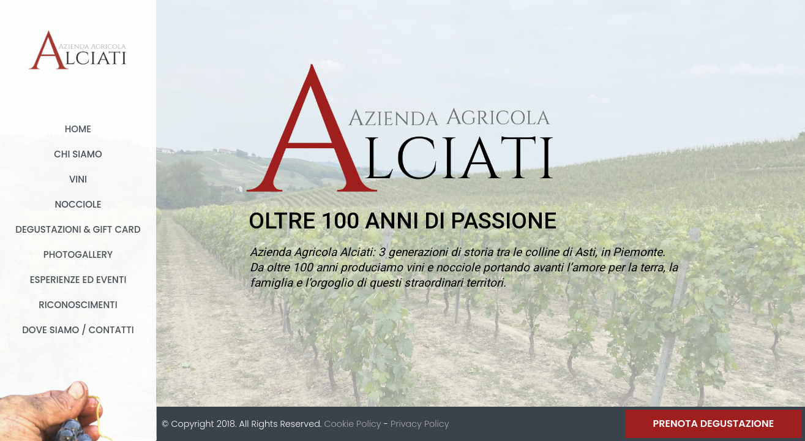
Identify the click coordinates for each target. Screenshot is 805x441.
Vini (78, 179)
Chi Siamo (78, 154)
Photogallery (78, 254)
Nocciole (77, 204)
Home (78, 129)
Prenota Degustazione (713, 424)
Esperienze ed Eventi (78, 279)
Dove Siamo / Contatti (78, 329)
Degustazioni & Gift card (77, 229)
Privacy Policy (420, 424)
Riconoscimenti (78, 304)
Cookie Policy (352, 424)
